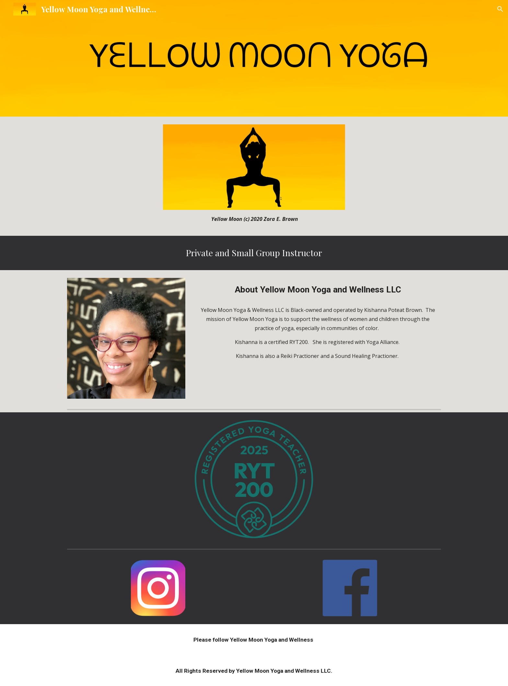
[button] (500, 9)
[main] (254, 219)
